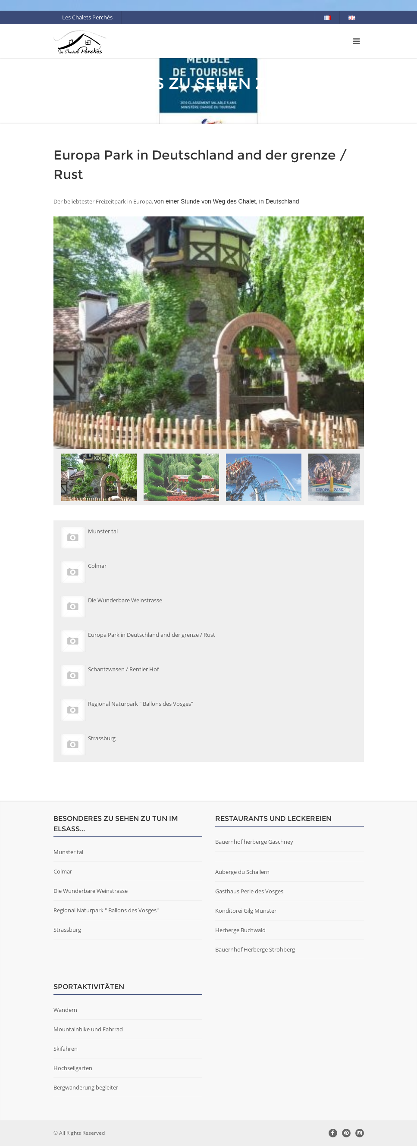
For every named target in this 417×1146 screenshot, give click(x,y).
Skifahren (65, 1048)
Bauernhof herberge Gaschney (254, 841)
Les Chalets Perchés (87, 17)
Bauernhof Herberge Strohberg (255, 949)
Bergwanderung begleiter (85, 1087)
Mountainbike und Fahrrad (88, 1029)
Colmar (62, 871)
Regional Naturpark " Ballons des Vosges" (106, 910)
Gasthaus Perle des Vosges (249, 891)
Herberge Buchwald (240, 930)
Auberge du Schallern (242, 872)
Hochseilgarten (72, 1068)
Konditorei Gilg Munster (245, 910)
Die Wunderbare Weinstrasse (90, 891)
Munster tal (68, 852)
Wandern (65, 1010)
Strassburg (67, 929)
